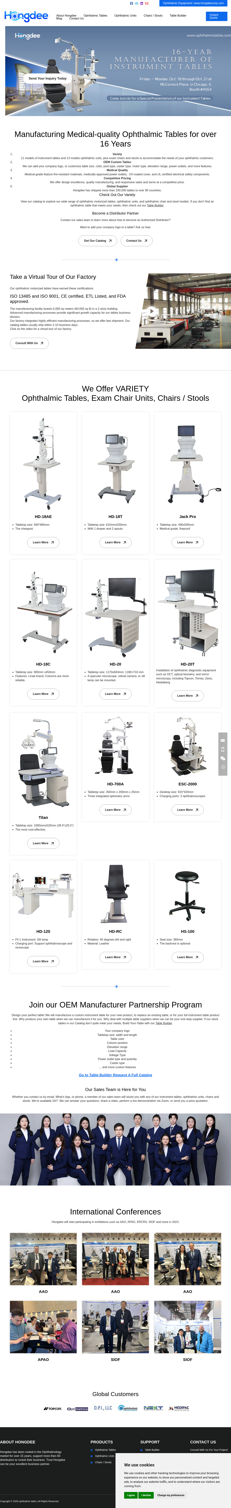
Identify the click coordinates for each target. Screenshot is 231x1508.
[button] (193, 3)
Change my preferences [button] (170, 1495)
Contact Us (133, 240)
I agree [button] (131, 1495)
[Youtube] (136, 3)
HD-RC (115, 931)
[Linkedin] (141, 3)
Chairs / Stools (103, 1462)
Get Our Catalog (95, 240)
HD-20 (115, 664)
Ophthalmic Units (104, 1456)
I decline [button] (146, 1495)
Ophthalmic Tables (105, 1449)
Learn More (40, 542)
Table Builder (152, 1449)
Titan (43, 817)
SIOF (115, 1360)
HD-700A (115, 784)
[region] (115, 71)
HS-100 (188, 931)
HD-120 (43, 931)
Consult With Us (27, 343)
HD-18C (43, 664)
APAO (43, 1360)
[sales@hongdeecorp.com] (147, 3)
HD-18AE (43, 516)
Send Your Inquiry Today (28, 94)
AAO (43, 1292)
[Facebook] (131, 3)
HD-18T (115, 516)
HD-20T (188, 664)
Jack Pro (187, 516)
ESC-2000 (187, 784)
